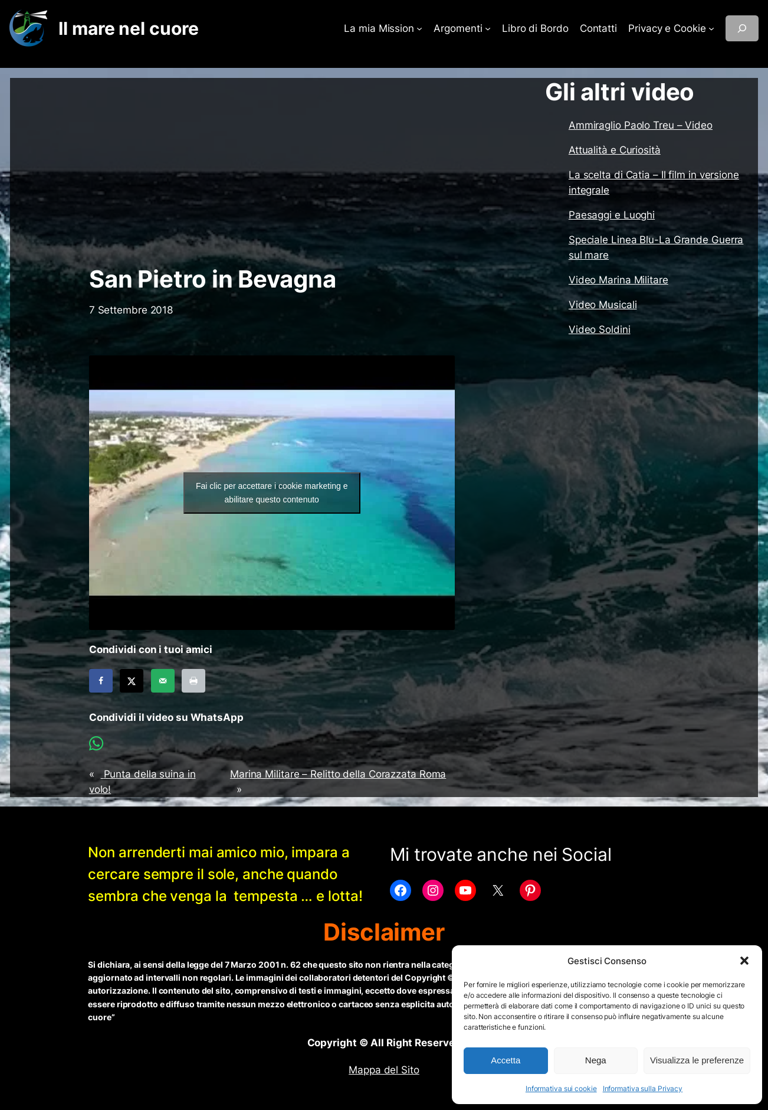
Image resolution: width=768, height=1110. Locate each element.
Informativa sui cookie (561, 1088)
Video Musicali (603, 305)
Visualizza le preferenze (697, 1060)
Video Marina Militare (618, 280)
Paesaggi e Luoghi (612, 215)
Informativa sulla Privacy (643, 1088)
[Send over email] (163, 681)
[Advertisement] (272, 171)
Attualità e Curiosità (615, 150)
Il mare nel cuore (128, 28)
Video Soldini (600, 329)
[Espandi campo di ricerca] (742, 28)
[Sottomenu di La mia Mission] (419, 28)
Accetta (505, 1060)
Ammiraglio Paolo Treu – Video (641, 125)
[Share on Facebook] (101, 681)
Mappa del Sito (384, 1070)
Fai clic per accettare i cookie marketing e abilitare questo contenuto (272, 492)
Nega (595, 1060)
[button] (744, 961)
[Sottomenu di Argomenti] (488, 28)
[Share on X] (131, 681)
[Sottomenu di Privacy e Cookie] (711, 28)
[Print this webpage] (193, 681)
